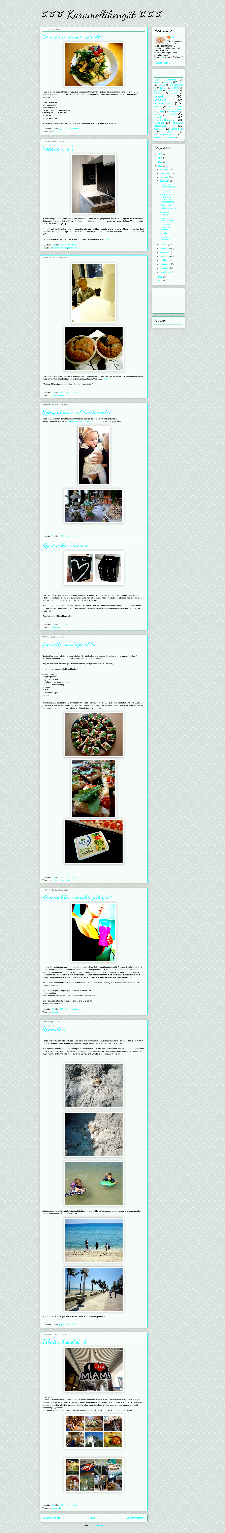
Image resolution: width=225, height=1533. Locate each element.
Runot (157, 114)
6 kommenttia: (71, 536)
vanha (105, 379)
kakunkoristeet (174, 91)
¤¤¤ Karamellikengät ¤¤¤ (101, 14)
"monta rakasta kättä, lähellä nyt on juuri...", (85, 421)
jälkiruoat (158, 90)
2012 (160, 166)
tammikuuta (165, 272)
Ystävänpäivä (170, 137)
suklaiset (159, 123)
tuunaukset (72, 248)
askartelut (172, 80)
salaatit (55, 132)
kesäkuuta (165, 252)
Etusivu (93, 1518)
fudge (180, 82)
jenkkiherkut (176, 84)
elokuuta (164, 244)
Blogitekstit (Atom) (96, 1525)
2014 (160, 158)
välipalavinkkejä (162, 134)
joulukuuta (165, 169)
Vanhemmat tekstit (136, 1518)
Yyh (106, 239)
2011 (160, 277)
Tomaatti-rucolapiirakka (69, 644)
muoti (170, 106)
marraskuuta (166, 173)
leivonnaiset (162, 103)
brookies (157, 82)
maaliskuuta (165, 264)
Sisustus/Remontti (59, 248)
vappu (169, 132)
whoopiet (158, 137)
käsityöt (174, 93)
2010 (160, 281)
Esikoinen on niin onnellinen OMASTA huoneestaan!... (167, 198)
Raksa (161, 112)
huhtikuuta (165, 260)
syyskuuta (164, 181)
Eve (172, 37)
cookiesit (168, 82)
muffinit (61, 395)
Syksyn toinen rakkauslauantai (76, 412)
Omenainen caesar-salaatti (71, 36)
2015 (160, 154)
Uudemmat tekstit (51, 1518)
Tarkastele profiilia (162, 63)
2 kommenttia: (71, 392)
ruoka (172, 114)
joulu (162, 87)
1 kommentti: (71, 1325)
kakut (157, 93)
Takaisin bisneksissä (64, 1341)
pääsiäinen (178, 109)
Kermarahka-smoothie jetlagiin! (77, 897)
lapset (54, 395)
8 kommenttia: (71, 245)
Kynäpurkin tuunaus (64, 545)
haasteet (161, 85)
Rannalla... (54, 1029)
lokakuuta (164, 177)
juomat (55, 1012)
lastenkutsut (160, 99)
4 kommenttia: (71, 1505)
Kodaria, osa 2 (58, 148)
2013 (160, 162)
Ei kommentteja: (72, 129)
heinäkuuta (165, 248)
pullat (167, 109)
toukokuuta (165, 256)
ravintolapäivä (174, 112)
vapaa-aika (56, 1508)
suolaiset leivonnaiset (61, 880)
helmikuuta (165, 268)
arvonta (157, 80)
